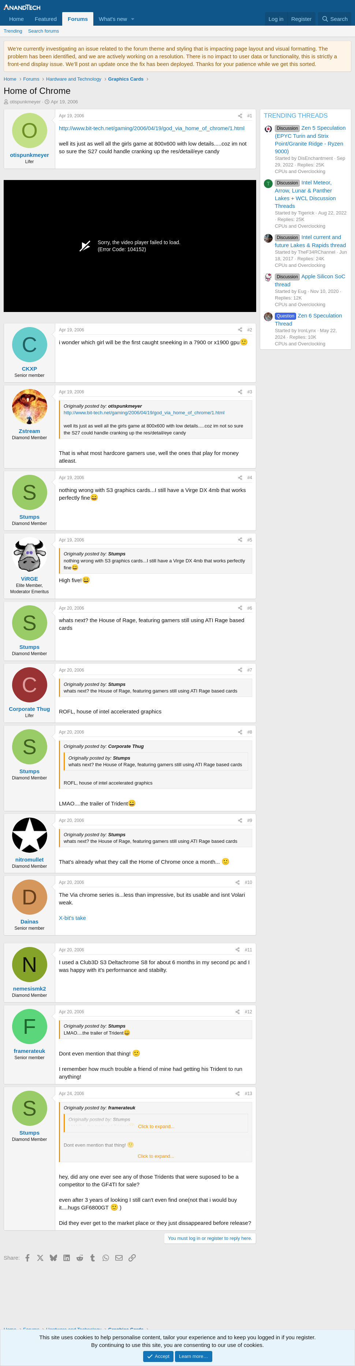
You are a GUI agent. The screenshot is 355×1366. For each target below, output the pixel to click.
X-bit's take (72, 918)
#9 (249, 820)
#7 (249, 670)
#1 (249, 115)
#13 (248, 1093)
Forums (78, 19)
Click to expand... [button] (156, 1126)
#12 (248, 1011)
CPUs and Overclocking (300, 171)
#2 (249, 330)
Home (16, 19)
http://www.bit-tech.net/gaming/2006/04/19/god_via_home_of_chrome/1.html (151, 128)
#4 (249, 477)
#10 (248, 882)
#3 (249, 391)
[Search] (334, 19)
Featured (46, 19)
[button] (133, 19)
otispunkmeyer (25, 101)
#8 (249, 732)
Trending (13, 31)
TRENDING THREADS (296, 115)
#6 (249, 608)
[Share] (240, 116)
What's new (113, 19)
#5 (249, 540)
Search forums (43, 31)
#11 (248, 949)
